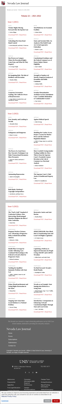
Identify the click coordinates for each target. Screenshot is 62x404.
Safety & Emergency (47, 389)
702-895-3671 (45, 366)
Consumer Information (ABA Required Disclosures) (29, 382)
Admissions (11, 379)
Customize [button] (4, 401)
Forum (10, 336)
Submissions (12, 342)
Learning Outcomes (13, 390)
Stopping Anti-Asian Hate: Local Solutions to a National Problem (17, 303)
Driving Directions (46, 382)
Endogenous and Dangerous (17, 132)
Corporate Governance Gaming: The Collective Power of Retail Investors (18, 94)
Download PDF (13, 35)
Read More (22, 35)
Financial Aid (11, 382)
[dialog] (31, 397)
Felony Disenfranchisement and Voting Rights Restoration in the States (18, 286)
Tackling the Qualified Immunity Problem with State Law (17, 270)
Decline (47, 401)
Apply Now (10, 385)
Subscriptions (12, 339)
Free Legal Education (13, 387)
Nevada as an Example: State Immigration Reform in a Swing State (43, 286)
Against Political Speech (41, 119)
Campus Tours (45, 379)
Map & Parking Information (45, 386)
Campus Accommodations (29, 388)
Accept (56, 401)
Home (10, 333)
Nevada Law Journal (18, 3)
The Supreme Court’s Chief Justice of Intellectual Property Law (43, 176)
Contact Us (12, 345)
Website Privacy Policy (8, 396)
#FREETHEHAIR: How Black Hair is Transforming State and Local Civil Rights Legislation (43, 233)
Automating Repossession (16, 174)
